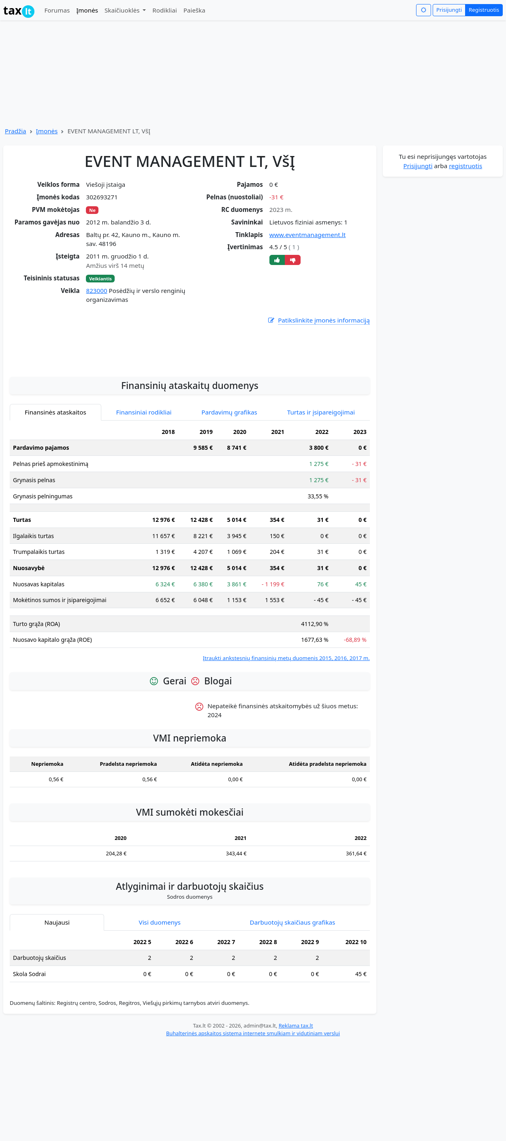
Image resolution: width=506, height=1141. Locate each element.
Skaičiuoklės (123, 10)
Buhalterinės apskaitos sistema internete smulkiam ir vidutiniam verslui (253, 1130)
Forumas (57, 10)
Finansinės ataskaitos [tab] (55, 509)
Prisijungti (449, 9)
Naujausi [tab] (56, 1019)
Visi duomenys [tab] (160, 1019)
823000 (96, 290)
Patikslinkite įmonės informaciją (318, 320)
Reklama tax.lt (296, 1122)
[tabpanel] (190, 640)
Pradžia (15, 131)
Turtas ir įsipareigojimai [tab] (321, 509)
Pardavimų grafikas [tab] (229, 509)
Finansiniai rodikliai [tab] (144, 509)
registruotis (465, 166)
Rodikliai (164, 10)
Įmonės (87, 10)
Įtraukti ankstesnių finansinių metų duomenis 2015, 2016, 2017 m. (286, 755)
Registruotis (484, 9)
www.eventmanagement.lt (307, 235)
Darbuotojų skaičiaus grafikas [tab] (292, 1019)
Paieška (194, 10)
